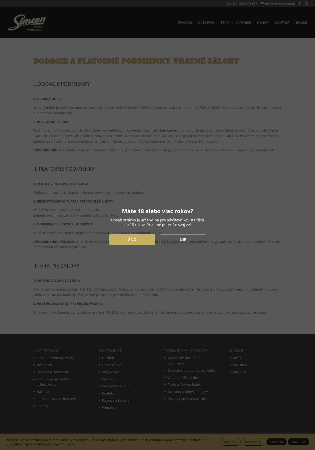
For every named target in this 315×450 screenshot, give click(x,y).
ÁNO (132, 239)
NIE (183, 239)
